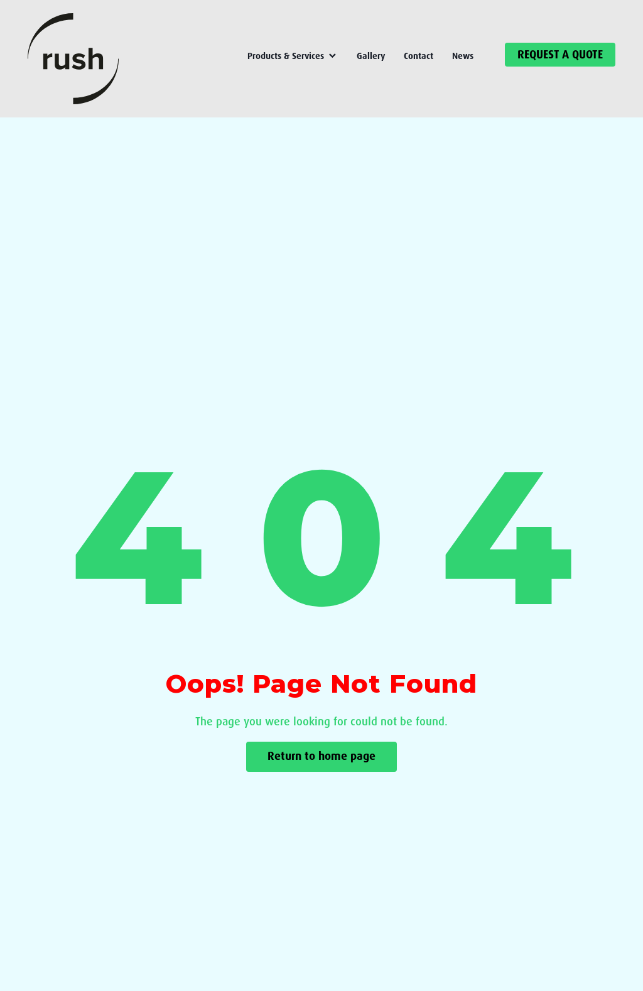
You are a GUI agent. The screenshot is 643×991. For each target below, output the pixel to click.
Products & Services (292, 55)
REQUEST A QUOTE (560, 54)
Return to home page (321, 756)
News (462, 55)
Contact (418, 55)
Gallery (371, 55)
